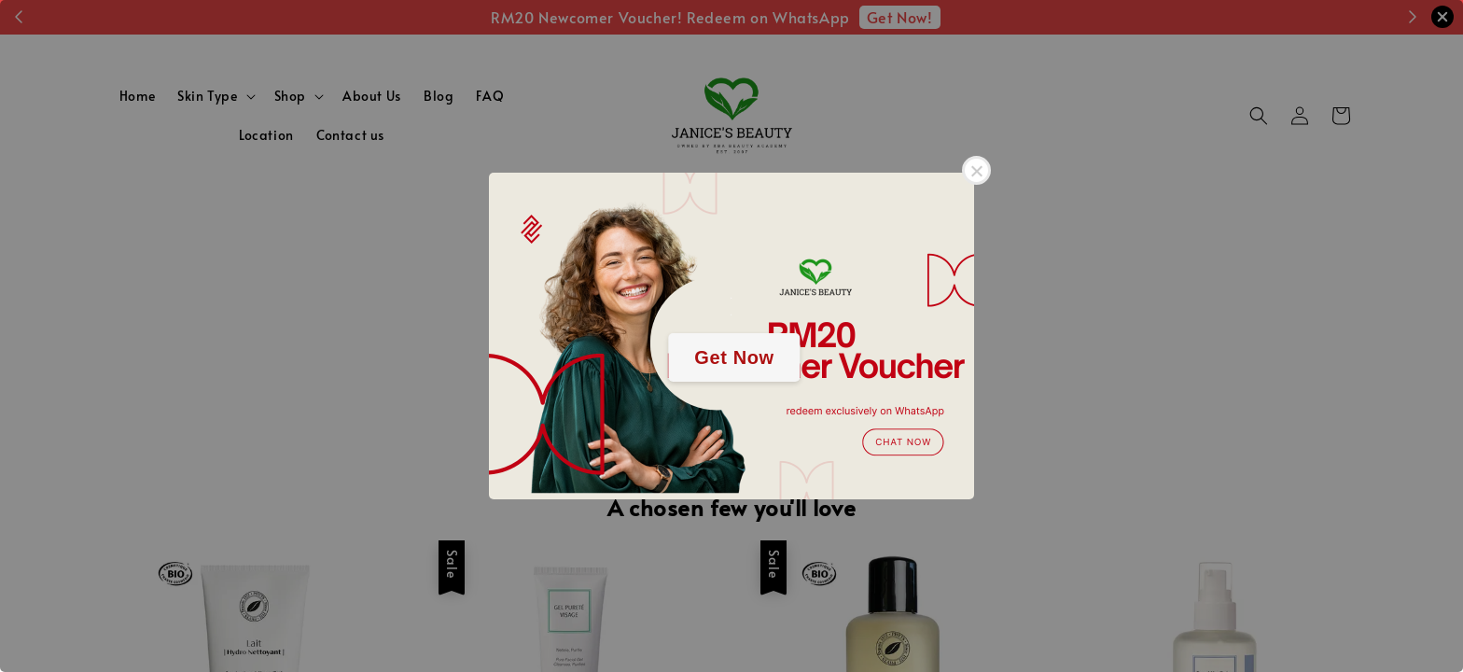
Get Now (733, 357)
